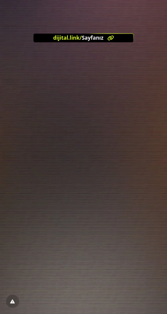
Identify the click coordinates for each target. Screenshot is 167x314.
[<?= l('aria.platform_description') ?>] (83, 38)
